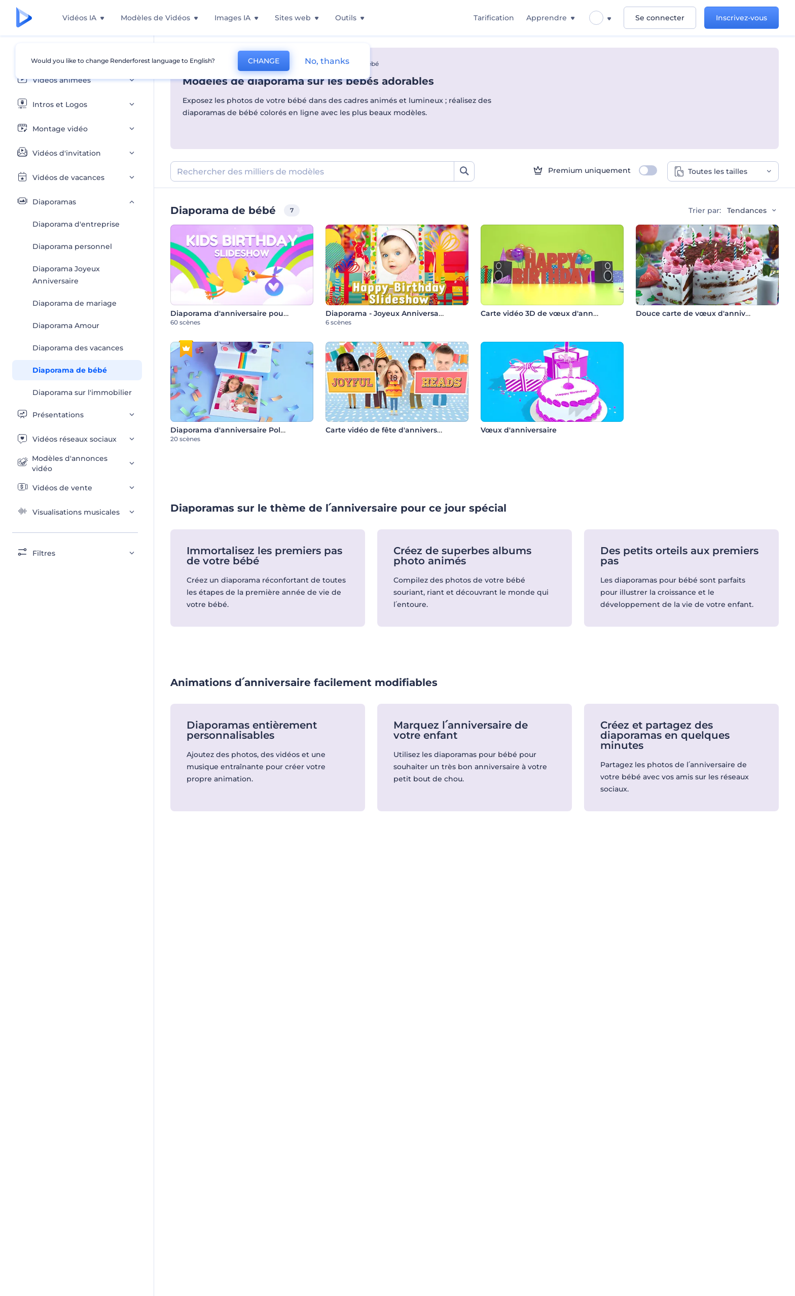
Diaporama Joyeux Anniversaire (66, 274)
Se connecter (659, 17)
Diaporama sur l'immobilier (82, 392)
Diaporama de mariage (74, 303)
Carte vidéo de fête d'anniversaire (388, 430)
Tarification (494, 17)
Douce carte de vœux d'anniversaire (703, 313)
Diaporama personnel (72, 246)
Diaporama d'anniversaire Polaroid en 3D (246, 430)
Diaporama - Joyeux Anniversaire (387, 313)
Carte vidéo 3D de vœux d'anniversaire (553, 313)
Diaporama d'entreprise (76, 224)
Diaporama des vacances (77, 347)
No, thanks (327, 61)
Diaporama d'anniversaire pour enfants (243, 313)
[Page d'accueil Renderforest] (24, 18)
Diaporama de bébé (69, 370)
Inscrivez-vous (741, 17)
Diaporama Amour (65, 325)
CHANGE (263, 60)
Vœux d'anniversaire (519, 430)
